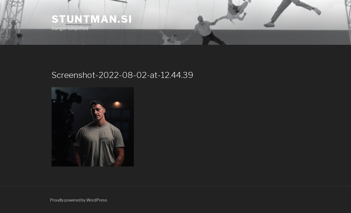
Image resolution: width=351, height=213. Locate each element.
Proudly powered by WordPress (78, 200)
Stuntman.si (92, 19)
